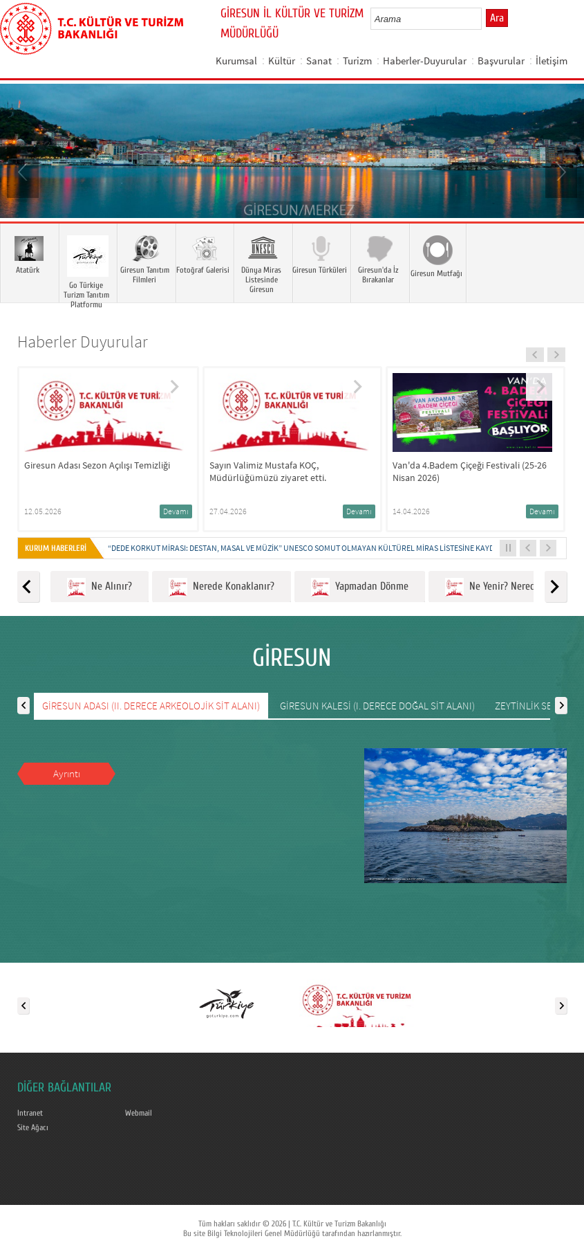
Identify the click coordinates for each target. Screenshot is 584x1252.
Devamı (176, 511)
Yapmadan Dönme (359, 587)
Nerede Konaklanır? (221, 587)
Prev (24, 171)
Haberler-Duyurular (425, 60)
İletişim (551, 60)
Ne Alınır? (99, 587)
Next (560, 171)
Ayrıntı (66, 773)
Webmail (138, 1113)
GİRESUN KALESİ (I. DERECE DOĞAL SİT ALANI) (377, 705)
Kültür (281, 60)
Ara (497, 18)
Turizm (357, 60)
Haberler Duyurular (82, 341)
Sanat (319, 60)
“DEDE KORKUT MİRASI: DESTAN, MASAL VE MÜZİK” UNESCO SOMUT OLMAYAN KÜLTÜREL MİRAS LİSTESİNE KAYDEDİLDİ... (315, 548)
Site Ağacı (32, 1127)
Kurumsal (236, 60)
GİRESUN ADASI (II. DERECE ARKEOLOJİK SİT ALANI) (151, 705)
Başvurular (501, 60)
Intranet (30, 1113)
